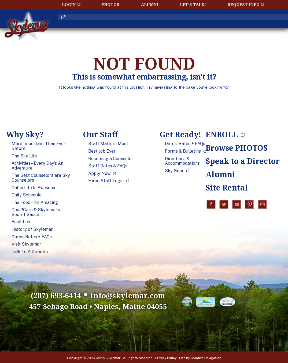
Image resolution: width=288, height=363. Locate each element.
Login (69, 4)
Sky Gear (174, 170)
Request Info (243, 4)
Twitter (224, 205)
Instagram (263, 205)
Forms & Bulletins (183, 151)
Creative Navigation (206, 356)
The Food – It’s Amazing (35, 202)
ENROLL (255, 22)
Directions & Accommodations (182, 161)
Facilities (21, 222)
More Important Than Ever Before (38, 146)
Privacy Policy (165, 356)
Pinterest (250, 205)
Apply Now (99, 173)
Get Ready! (184, 22)
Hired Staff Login (106, 180)
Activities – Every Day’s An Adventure (37, 165)
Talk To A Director (30, 251)
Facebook (211, 205)
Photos (110, 4)
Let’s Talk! (193, 4)
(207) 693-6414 (41, 294)
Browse (237, 148)
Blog (223, 22)
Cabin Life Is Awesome (34, 187)
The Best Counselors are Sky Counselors (41, 177)
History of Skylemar (32, 229)
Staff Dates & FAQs (107, 166)
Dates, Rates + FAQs (32, 237)
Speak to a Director (238, 161)
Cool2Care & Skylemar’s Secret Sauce (36, 212)
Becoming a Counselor (110, 158)
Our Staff (135, 22)
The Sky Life (24, 156)
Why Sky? (90, 22)
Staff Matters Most (108, 143)
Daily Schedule (27, 195)
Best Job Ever (102, 151)
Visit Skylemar (26, 244)
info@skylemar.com (137, 294)
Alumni (149, 4)
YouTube (237, 205)
